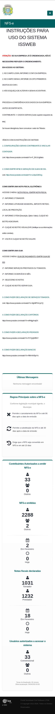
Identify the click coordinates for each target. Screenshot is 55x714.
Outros (27, 494)
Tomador (27, 586)
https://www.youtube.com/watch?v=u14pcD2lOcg (24, 175)
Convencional (27, 661)
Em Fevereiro (27, 549)
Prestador (27, 599)
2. (3, 169)
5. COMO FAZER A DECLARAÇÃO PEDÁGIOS (20, 332)
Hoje (27, 562)
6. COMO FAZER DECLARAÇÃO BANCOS (18, 350)
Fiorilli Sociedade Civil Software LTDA (35, 700)
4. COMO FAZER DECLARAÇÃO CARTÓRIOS (20, 315)
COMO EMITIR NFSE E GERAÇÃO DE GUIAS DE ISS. (25, 169)
